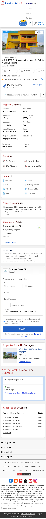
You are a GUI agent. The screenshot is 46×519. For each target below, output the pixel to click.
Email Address (10, 299)
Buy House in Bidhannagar (12, 427)
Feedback (35, 463)
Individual (11, 286)
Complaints (7, 467)
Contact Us (25, 463)
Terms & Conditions (21, 467)
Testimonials (36, 467)
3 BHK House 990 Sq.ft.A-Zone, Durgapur (31, 351)
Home (7, 463)
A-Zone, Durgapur (9, 63)
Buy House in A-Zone (10, 418)
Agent (30, 286)
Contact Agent (10, 242)
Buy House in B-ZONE (10, 430)
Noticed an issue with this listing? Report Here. (19, 79)
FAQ (26, 471)
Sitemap (5, 471)
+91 (6, 305)
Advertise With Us (37, 471)
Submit (23, 330)
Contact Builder (25, 362)
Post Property (23, 23)
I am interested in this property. (23, 312)
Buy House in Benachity (11, 424)
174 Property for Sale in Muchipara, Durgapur (22, 394)
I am (4, 282)
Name (6, 292)
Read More (31, 261)
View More (7, 433)
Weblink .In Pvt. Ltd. (28, 514)
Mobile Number (18, 305)
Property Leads (16, 471)
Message (7, 309)
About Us (15, 463)
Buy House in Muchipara (11, 421)
